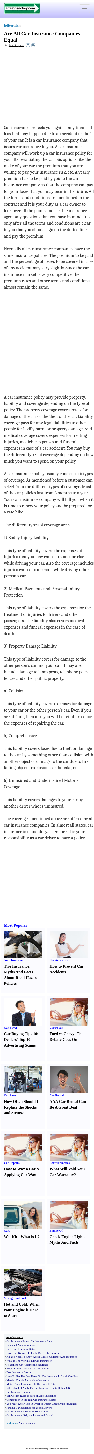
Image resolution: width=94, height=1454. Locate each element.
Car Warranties (60, 1163)
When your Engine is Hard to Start (21, 1310)
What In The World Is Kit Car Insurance (28, 1360)
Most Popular (15, 925)
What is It (29, 1237)
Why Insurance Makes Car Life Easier (27, 1368)
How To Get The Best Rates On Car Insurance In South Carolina (41, 1376)
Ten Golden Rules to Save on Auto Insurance (31, 1395)
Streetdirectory (40, 1448)
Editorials (11, 25)
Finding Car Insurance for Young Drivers (29, 1407)
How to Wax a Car (20, 1169)
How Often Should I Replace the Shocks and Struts (21, 1107)
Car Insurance (14, 1411)
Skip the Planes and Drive (37, 1415)
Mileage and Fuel (15, 1298)
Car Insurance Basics (18, 1391)
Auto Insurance (14, 960)
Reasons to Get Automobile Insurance (27, 1364)
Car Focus (56, 1027)
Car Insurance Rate (41, 1341)
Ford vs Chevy (62, 1034)
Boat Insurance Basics (18, 1372)
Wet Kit (10, 1237)
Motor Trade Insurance (19, 1383)
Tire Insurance (16, 966)
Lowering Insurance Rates (20, 1348)
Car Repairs (12, 1163)
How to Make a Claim (35, 1411)
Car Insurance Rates (17, 1341)
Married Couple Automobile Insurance (27, 1380)
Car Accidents (59, 960)
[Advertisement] (45, 87)
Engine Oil (56, 1230)
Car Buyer (10, 1027)
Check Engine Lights (67, 1237)
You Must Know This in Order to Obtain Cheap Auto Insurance (41, 1403)
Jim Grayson (16, 45)
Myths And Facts (64, 1242)
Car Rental (57, 1095)
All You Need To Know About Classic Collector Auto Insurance (41, 1356)
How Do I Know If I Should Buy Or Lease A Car (33, 1352)
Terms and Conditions (58, 1448)
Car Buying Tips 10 (20, 1034)
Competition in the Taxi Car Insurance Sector (31, 1399)
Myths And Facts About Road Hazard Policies (21, 977)
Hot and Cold (15, 1304)
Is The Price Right (44, 1383)
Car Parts (10, 1095)
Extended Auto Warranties (20, 1344)
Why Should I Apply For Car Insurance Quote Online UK (38, 1387)
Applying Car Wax (20, 1175)
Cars (7, 1230)
